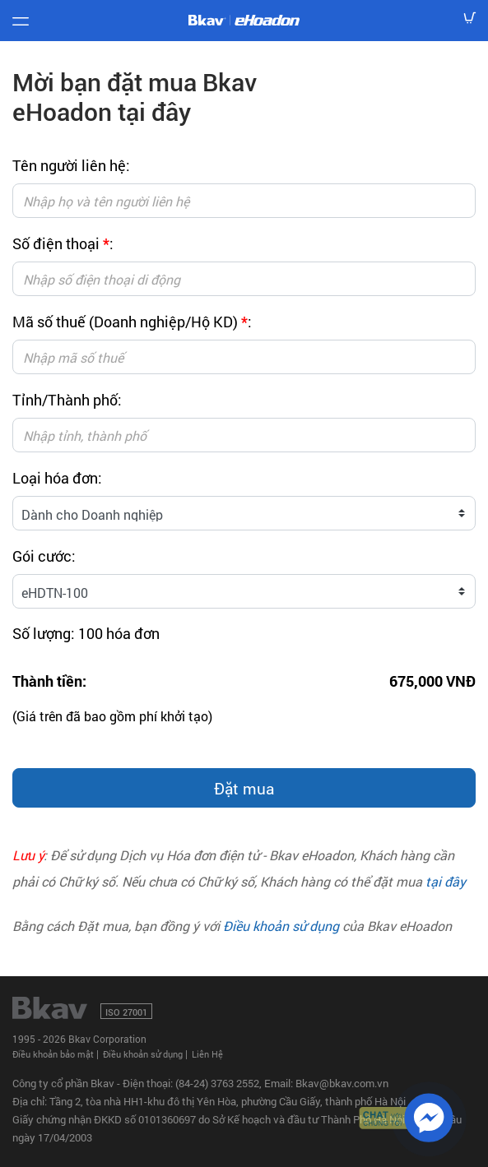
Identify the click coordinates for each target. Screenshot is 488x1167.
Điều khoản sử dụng (281, 925)
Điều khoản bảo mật (53, 1054)
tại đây (445, 881)
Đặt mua (244, 788)
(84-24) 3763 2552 (217, 1083)
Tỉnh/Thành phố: (67, 400)
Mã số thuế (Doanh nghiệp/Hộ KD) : (132, 321)
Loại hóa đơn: (57, 478)
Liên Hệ (207, 1054)
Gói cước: (44, 556)
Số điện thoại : (63, 243)
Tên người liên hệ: (71, 165)
